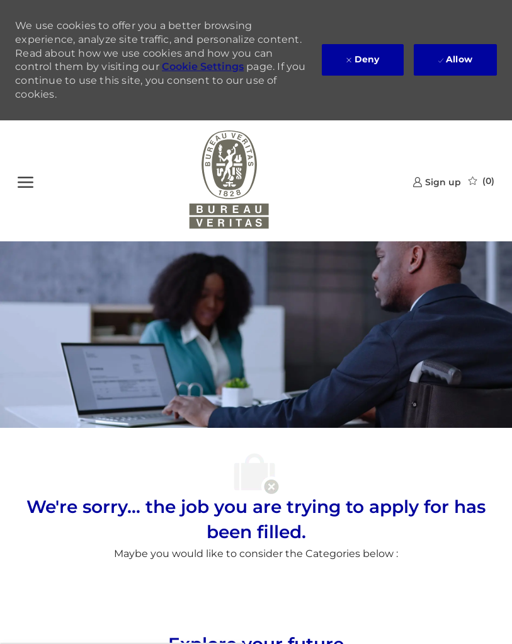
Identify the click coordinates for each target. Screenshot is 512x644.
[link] (436, 181)
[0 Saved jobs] (481, 181)
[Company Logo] (229, 181)
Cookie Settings (203, 66)
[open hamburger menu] (25, 181)
